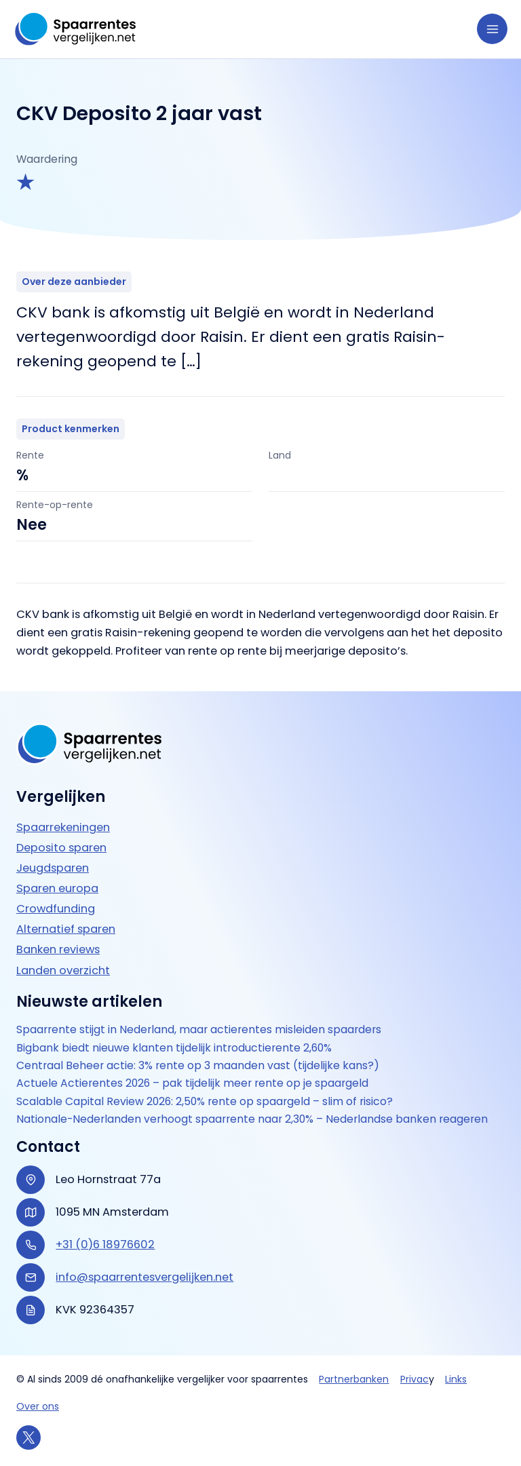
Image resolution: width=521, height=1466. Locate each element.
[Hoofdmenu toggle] (492, 29)
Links (456, 1379)
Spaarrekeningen (63, 827)
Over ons (37, 1406)
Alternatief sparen (65, 929)
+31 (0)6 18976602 (105, 1244)
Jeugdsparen (52, 868)
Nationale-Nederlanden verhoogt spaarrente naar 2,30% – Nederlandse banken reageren (252, 1119)
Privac (414, 1379)
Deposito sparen (61, 847)
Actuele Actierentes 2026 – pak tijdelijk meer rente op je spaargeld (192, 1083)
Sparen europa (57, 888)
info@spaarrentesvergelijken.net (144, 1277)
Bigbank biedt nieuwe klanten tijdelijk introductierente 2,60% (174, 1048)
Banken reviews (58, 949)
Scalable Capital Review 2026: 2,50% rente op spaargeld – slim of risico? (204, 1101)
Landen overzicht (63, 970)
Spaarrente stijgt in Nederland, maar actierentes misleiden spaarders (198, 1030)
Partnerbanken (354, 1379)
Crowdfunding (55, 909)
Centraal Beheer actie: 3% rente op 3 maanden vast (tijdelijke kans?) (197, 1066)
